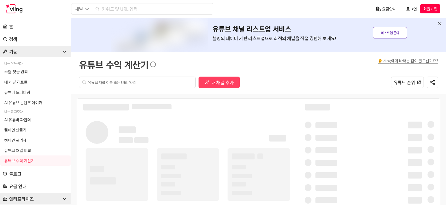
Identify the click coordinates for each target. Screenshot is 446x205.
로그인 (411, 9)
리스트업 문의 (390, 32)
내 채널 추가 (219, 82)
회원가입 (430, 9)
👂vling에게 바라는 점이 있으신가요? (408, 60)
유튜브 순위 (407, 82)
